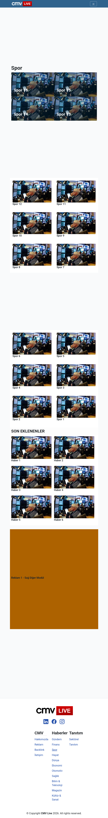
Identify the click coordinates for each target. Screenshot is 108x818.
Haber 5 (16, 519)
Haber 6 (58, 519)
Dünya (55, 760)
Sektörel (74, 739)
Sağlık (55, 776)
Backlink (39, 749)
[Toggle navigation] (93, 3)
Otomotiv (57, 770)
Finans (56, 744)
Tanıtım (73, 744)
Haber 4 (58, 490)
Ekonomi (57, 765)
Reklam (39, 744)
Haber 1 (16, 460)
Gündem (57, 739)
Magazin (57, 790)
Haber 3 (16, 490)
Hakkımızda (41, 739)
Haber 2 (58, 460)
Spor (54, 749)
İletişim (39, 755)
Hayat (55, 755)
